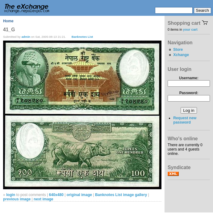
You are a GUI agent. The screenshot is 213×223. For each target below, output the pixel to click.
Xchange (181, 55)
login (10, 195)
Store (178, 49)
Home (8, 21)
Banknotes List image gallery (121, 195)
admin (25, 36)
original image (79, 195)
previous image (17, 199)
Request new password (184, 120)
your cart (190, 29)
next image (43, 199)
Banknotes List (82, 36)
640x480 (56, 195)
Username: (188, 78)
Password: (188, 93)
